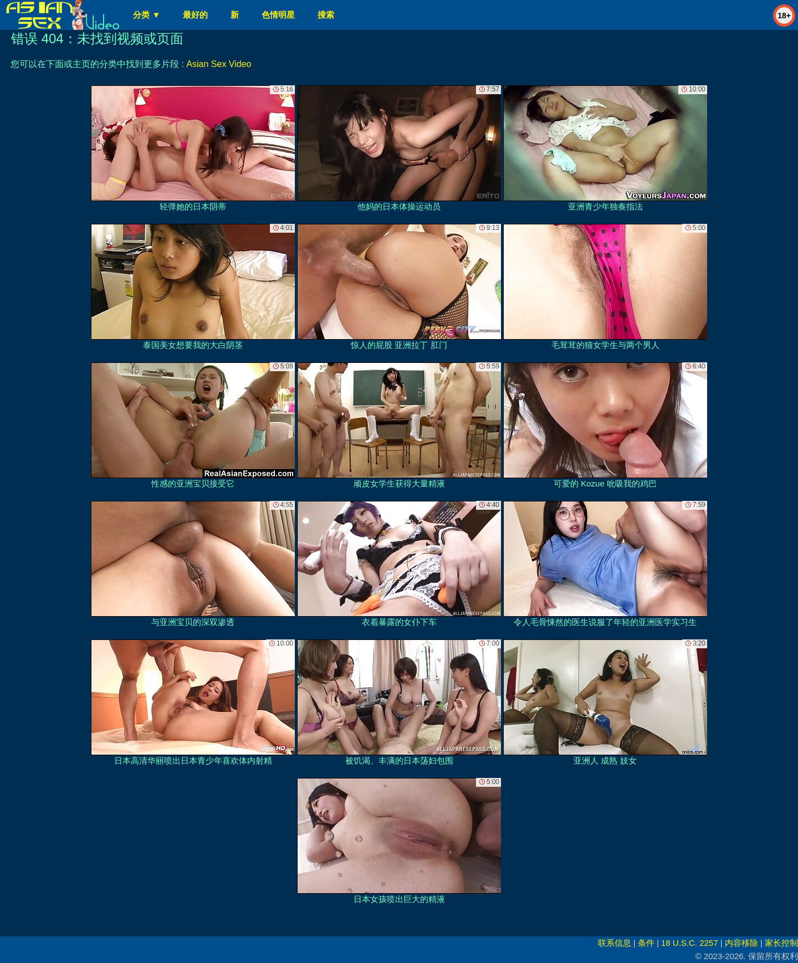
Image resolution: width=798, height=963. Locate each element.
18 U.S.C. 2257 (689, 942)
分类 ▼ (146, 14)
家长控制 (781, 942)
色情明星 (278, 14)
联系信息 (614, 942)
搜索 (326, 14)
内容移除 (741, 942)
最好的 (195, 14)
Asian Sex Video (218, 64)
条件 (646, 942)
